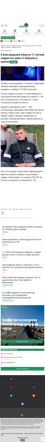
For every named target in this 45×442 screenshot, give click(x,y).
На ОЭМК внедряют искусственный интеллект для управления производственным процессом (18, 295)
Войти (42, 25)
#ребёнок (22, 209)
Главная (4, 32)
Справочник (26, 32)
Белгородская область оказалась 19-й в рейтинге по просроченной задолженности (22, 266)
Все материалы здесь (22, 341)
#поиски (29, 209)
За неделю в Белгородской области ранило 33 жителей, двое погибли (22, 228)
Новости (14, 32)
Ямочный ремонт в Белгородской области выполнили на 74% (21, 240)
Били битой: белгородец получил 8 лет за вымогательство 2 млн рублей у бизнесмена (21, 280)
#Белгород (4, 209)
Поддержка (20, 437)
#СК (10, 209)
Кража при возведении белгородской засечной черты (20, 324)
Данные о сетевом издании (7, 433)
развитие (26, 437)
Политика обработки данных (31, 433)
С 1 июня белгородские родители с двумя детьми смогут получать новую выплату (21, 253)
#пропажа (15, 209)
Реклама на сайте (19, 433)
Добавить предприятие (22, 368)
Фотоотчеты (39, 32)
